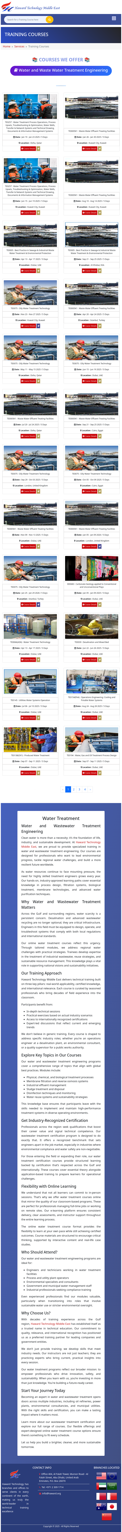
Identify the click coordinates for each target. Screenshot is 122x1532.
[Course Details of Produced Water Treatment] (30, 739)
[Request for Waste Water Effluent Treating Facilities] (99, 148)
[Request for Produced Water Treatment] (38, 773)
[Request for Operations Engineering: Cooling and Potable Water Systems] (99, 717)
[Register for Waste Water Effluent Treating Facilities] (99, 546)
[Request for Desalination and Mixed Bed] (99, 659)
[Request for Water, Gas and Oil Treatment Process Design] (99, 773)
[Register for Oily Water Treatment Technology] (38, 326)
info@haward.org (51, 1493)
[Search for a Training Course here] (25, 19)
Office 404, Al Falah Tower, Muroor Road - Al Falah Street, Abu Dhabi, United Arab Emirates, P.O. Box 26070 (63, 1477)
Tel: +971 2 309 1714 (52, 1487)
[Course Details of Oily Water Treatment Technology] (30, 292)
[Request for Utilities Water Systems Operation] (38, 717)
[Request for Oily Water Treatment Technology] (38, 381)
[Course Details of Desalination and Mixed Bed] (91, 626)
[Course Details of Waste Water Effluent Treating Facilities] (91, 106)
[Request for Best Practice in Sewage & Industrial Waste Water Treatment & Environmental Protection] (38, 270)
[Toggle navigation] (114, 18)
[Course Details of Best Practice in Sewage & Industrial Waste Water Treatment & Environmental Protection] (30, 234)
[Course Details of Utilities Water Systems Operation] (30, 681)
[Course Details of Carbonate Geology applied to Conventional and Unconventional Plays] (91, 568)
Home (7, 46)
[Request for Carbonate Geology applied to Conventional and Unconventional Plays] (99, 604)
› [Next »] (90, 789)
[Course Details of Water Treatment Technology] (30, 626)
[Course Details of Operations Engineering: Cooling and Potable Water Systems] (91, 681)
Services (19, 46)
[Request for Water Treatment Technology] (38, 659)
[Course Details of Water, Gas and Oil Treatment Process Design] (91, 739)
